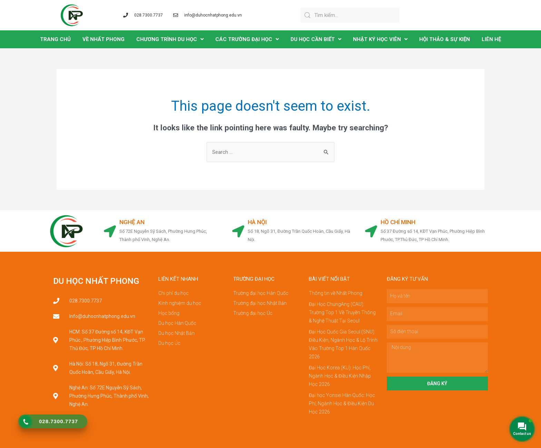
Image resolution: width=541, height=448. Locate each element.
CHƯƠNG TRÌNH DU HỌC (170, 39)
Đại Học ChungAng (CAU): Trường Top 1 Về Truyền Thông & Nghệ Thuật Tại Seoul (342, 312)
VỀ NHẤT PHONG (103, 39)
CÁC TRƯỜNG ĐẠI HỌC (247, 39)
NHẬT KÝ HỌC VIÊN (380, 39)
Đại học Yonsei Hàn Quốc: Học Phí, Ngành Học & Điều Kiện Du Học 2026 (342, 403)
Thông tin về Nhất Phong (335, 293)
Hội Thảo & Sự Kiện (444, 39)
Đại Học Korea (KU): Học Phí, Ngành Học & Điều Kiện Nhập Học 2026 (340, 376)
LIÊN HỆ (491, 39)
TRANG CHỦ (55, 39)
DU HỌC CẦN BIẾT (316, 39)
